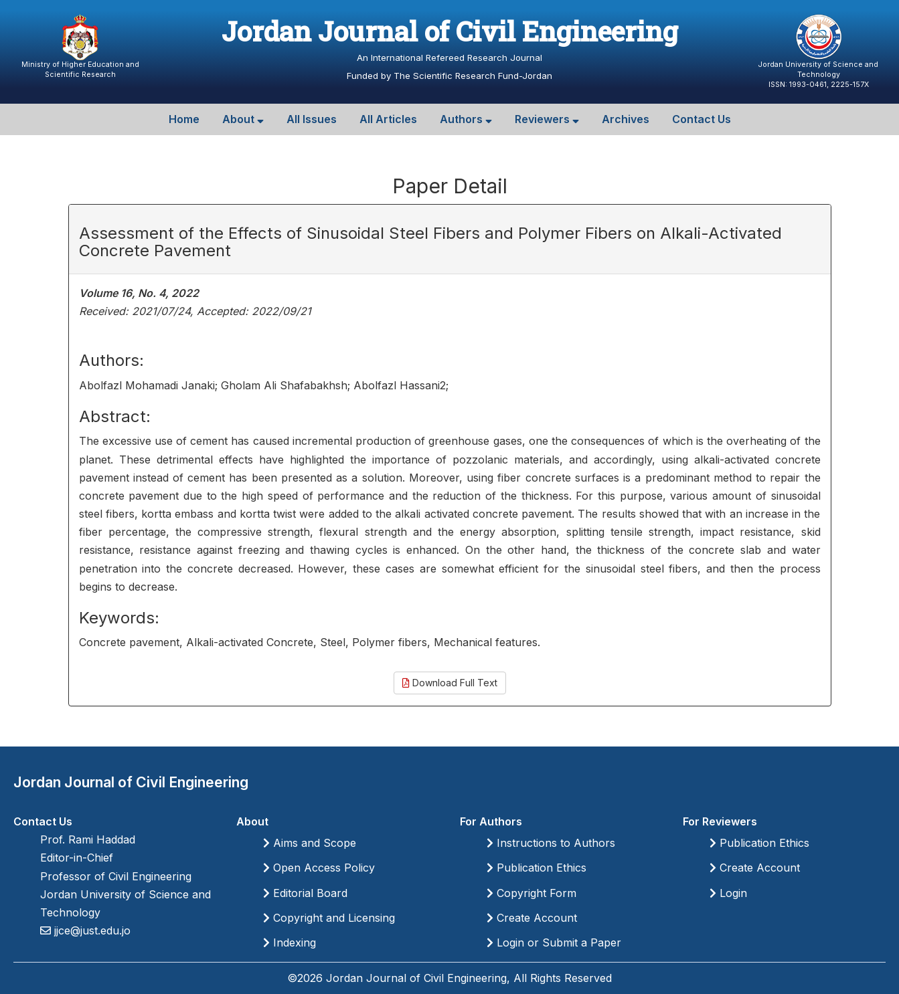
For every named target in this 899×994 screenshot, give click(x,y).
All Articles (388, 119)
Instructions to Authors (551, 843)
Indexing (289, 942)
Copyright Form (531, 893)
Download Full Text (449, 682)
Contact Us (701, 119)
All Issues (312, 119)
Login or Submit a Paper (554, 942)
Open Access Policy (319, 867)
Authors (466, 119)
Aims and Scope (309, 843)
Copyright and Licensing (329, 917)
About (243, 119)
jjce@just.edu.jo (91, 930)
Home (184, 119)
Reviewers (547, 119)
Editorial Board (305, 893)
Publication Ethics (536, 867)
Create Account (532, 917)
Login (728, 893)
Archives (625, 119)
